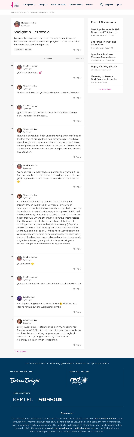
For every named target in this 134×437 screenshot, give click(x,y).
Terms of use (83, 363)
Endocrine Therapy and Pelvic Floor (103, 43)
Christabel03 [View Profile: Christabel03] (110, 60)
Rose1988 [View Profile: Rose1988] (109, 48)
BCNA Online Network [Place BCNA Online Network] (19, 12)
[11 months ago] (97, 48)
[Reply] (77, 49)
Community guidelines (59, 363)
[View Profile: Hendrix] (17, 24)
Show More (20, 351)
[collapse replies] (12, 65)
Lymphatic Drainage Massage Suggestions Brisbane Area (103, 56)
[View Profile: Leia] (19, 298)
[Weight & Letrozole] (27, 69)
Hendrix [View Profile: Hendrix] (24, 23)
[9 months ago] (97, 35)
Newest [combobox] (80, 59)
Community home (35, 363)
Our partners (100, 363)
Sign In (119, 5)
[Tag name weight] (28, 49)
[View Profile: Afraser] (19, 87)
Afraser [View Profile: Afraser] (26, 86)
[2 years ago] (96, 70)
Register (109, 5)
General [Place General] (51, 12)
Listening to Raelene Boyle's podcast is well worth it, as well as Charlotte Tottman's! (103, 78)
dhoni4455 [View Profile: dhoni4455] (109, 35)
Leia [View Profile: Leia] (25, 297)
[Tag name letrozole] (19, 49)
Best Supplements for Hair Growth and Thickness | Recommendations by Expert (105, 31)
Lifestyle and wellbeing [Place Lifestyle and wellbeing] (38, 12)
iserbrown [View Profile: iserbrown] (106, 70)
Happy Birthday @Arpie (104, 66)
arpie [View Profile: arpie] (104, 82)
